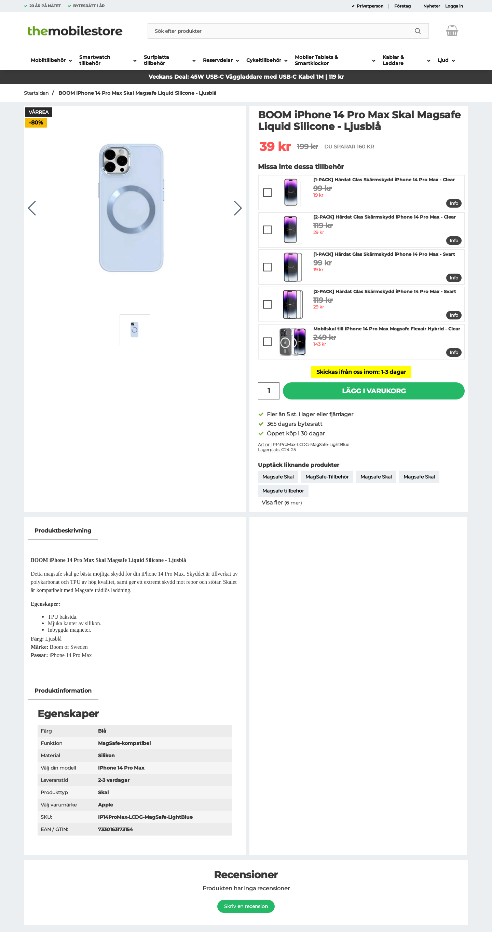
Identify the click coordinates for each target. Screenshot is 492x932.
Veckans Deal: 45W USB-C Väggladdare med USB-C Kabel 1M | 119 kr (246, 77)
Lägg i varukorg (374, 391)
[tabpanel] (135, 602)
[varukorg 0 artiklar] (452, 30)
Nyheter (431, 6)
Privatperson (369, 6)
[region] (135, 531)
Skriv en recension (246, 906)
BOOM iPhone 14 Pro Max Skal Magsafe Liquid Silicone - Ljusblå (137, 93)
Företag (402, 6)
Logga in (454, 6)
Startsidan (36, 93)
